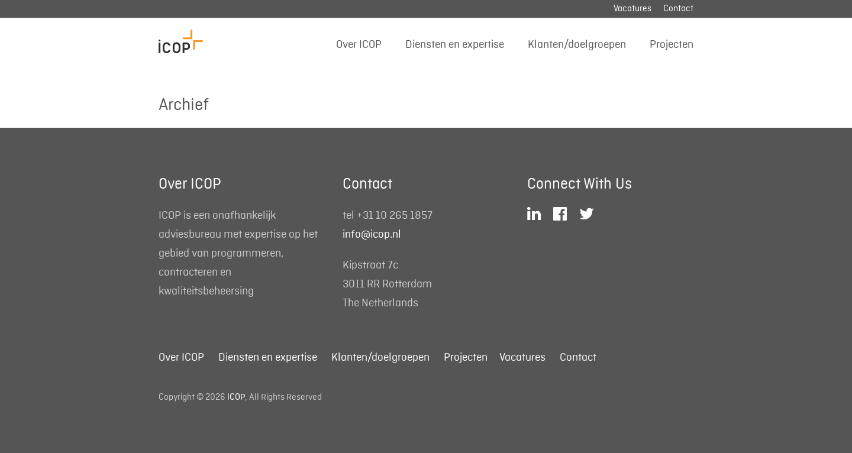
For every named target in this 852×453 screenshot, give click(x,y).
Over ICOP (359, 44)
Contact (678, 9)
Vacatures (632, 9)
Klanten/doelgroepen (577, 44)
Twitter (588, 214)
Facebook (561, 214)
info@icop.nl (372, 234)
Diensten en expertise (454, 44)
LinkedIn (535, 214)
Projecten (671, 44)
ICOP (236, 397)
